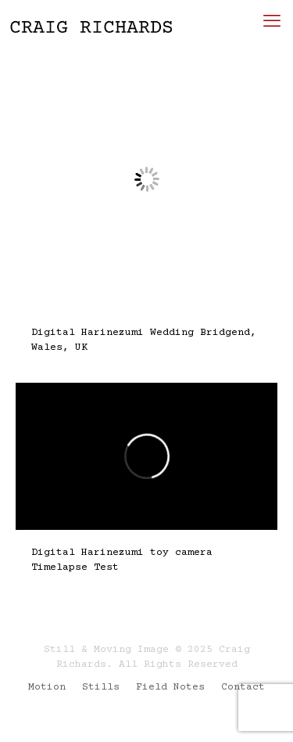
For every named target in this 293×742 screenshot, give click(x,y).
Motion (47, 687)
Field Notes (170, 687)
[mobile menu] (272, 23)
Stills (101, 687)
